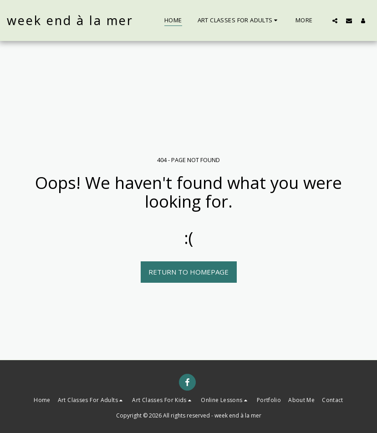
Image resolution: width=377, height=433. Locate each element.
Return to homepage (188, 271)
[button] (238, 20)
